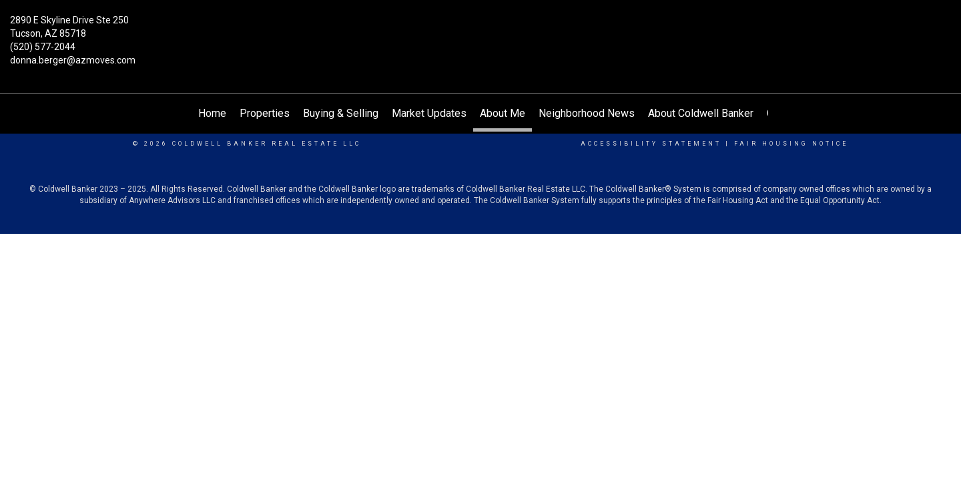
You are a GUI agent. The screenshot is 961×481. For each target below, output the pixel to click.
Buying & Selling (340, 113)
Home (212, 113)
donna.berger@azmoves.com (72, 60)
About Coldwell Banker (700, 113)
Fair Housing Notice (791, 143)
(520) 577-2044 (42, 46)
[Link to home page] (480, 30)
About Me (502, 113)
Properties (265, 113)
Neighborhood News (587, 113)
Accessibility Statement (651, 143)
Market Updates (429, 113)
